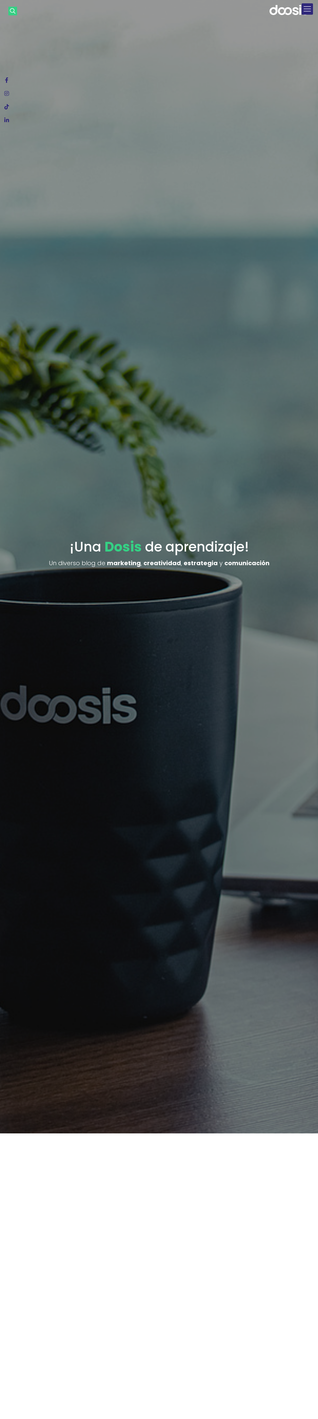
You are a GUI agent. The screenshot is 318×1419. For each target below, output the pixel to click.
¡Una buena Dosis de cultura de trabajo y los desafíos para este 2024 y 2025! (130, 1318)
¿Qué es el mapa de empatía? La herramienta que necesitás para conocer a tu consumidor (48, 1315)
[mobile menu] (307, 9)
